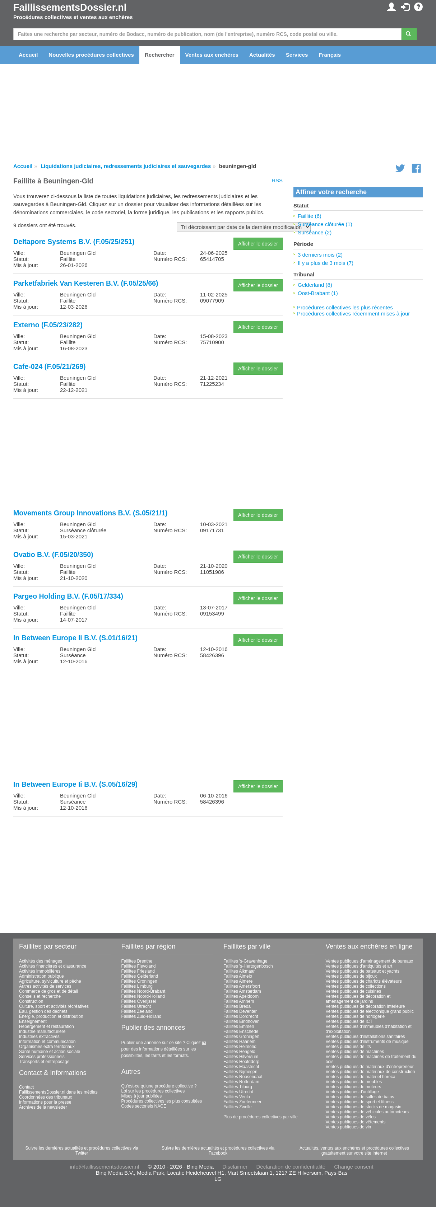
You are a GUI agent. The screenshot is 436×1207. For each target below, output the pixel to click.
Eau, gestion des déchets (43, 1011)
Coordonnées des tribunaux (45, 1097)
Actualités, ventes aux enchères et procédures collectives (354, 1148)
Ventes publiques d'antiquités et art (359, 966)
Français (330, 55)
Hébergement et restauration (46, 1026)
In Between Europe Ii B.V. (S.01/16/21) (75, 638)
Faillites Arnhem (238, 1001)
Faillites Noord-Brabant (143, 991)
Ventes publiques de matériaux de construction (370, 1071)
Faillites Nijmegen (240, 1071)
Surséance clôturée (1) (325, 224)
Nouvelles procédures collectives (91, 55)
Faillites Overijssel (138, 1001)
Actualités (262, 55)
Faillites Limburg (137, 986)
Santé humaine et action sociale (49, 1051)
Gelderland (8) (315, 285)
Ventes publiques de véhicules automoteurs (367, 1111)
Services (297, 55)
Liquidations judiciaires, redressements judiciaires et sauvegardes (126, 166)
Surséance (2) (314, 232)
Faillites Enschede (240, 1031)
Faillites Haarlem (239, 1041)
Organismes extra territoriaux (47, 1046)
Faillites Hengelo (239, 1051)
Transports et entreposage (44, 1061)
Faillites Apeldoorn (241, 996)
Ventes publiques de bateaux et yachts (362, 971)
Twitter (81, 1153)
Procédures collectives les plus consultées (161, 1101)
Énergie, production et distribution (51, 1016)
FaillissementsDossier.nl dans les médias (58, 1092)
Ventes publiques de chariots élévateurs (364, 981)
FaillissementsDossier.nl (69, 7)
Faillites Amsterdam (242, 991)
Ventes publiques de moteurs (353, 1086)
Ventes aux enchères (211, 55)
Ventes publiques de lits (348, 1046)
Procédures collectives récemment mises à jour (353, 313)
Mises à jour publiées (141, 1096)
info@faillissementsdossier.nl (104, 1167)
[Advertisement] (148, 454)
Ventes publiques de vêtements (356, 1121)
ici (204, 1042)
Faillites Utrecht (136, 1006)
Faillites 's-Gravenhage (245, 961)
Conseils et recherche (40, 996)
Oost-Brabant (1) (318, 293)
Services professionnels (42, 1056)
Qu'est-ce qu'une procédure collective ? (159, 1086)
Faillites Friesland (138, 971)
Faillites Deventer (240, 1011)
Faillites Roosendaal (242, 1076)
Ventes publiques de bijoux (351, 976)
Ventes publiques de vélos (351, 1116)
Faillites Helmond (239, 1046)
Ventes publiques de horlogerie (355, 1016)
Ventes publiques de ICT (349, 1021)
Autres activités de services (45, 986)
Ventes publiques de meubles (354, 1081)
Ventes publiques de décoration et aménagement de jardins (358, 999)
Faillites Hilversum (240, 1056)
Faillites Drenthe (137, 961)
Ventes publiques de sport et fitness (360, 1101)
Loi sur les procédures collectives (153, 1091)
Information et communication (47, 1041)
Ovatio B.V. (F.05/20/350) (53, 554)
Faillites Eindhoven (241, 1021)
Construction (31, 1001)
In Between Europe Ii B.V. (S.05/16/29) (75, 784)
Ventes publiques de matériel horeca (360, 1076)
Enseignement (33, 1021)
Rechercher (160, 55)
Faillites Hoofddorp (241, 1061)
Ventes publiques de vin (348, 1126)
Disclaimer (234, 1167)
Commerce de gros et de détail (48, 991)
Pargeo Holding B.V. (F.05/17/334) (68, 596)
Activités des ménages (40, 961)
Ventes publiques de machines (355, 1051)
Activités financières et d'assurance (52, 966)
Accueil (28, 55)
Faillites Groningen (139, 981)
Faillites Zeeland (137, 1011)
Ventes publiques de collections (356, 986)
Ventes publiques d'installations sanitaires (365, 1036)
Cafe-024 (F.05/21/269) (49, 366)
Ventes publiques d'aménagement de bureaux (369, 961)
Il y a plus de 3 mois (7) (325, 263)
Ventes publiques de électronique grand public (370, 1011)
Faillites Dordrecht (240, 1016)
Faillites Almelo (237, 976)
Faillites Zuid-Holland (141, 1016)
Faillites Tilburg (237, 1086)
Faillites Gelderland (139, 976)
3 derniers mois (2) (320, 255)
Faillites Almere (237, 981)
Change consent (353, 1167)
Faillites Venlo (236, 1096)
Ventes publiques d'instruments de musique (367, 1041)
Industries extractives (39, 1036)
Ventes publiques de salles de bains (360, 1096)
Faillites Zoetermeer (242, 1101)
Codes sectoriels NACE (143, 1106)
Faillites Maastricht (241, 1066)
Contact (26, 1087)
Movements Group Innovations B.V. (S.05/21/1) (90, 513)
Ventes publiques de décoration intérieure (365, 1006)
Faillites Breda (237, 1006)
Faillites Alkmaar (239, 971)
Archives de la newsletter (43, 1107)
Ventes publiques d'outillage (352, 1091)
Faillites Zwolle (237, 1106)
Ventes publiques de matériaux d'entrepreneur (370, 1066)
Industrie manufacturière (42, 1031)
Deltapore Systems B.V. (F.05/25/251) (73, 241)
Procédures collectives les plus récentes (345, 307)
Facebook (218, 1153)
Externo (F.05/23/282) (48, 325)
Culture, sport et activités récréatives (54, 1006)
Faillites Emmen (238, 1026)
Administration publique (41, 976)
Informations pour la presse (45, 1102)
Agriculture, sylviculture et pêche (50, 981)
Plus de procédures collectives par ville (260, 1116)
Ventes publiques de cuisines (353, 991)
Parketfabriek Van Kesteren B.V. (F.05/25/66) (85, 283)
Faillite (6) (309, 216)
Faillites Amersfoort (241, 986)
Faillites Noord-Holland (143, 996)
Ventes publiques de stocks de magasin (364, 1106)
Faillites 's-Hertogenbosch (248, 966)
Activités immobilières (39, 971)
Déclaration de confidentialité (290, 1167)
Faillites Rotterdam (241, 1081)
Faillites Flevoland (138, 966)
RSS (277, 180)
